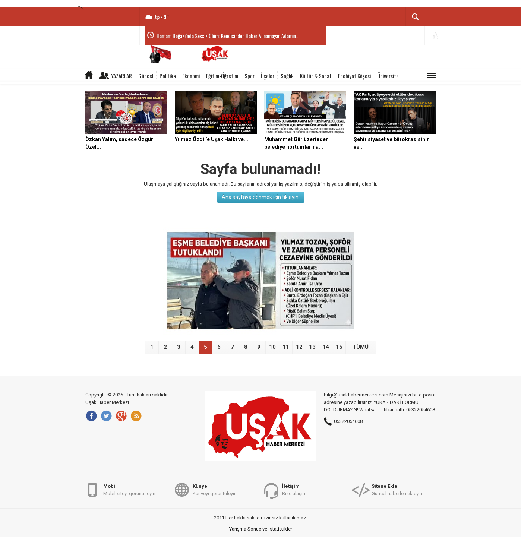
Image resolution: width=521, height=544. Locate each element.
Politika (168, 76)
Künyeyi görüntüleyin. (215, 489)
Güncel (145, 76)
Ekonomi (191, 76)
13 (312, 347)
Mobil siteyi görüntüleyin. (130, 489)
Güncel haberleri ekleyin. (397, 489)
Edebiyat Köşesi (354, 76)
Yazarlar (121, 76)
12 (299, 347)
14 (325, 347)
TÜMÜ (361, 347)
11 (285, 347)
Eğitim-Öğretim (222, 76)
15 (339, 347)
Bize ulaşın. (294, 489)
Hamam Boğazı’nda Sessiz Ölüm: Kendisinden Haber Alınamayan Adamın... (228, 35)
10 (272, 347)
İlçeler (267, 76)
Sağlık (287, 76)
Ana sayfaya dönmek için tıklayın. (261, 197)
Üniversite (388, 76)
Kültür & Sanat (316, 76)
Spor (249, 76)
